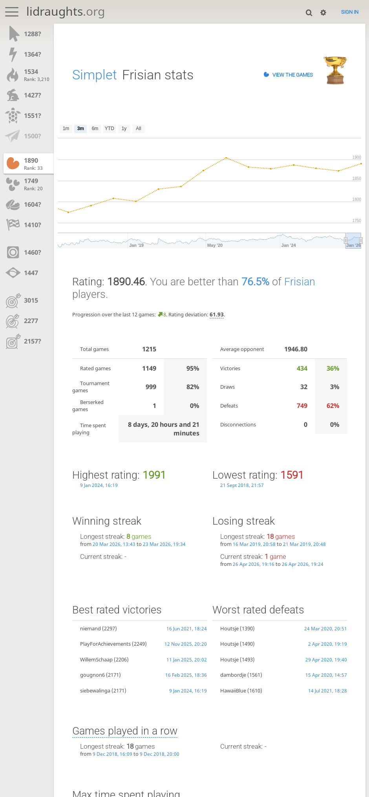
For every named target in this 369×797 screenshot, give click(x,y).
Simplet (94, 75)
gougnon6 (92, 674)
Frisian (299, 281)
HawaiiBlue (233, 690)
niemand (90, 628)
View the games (292, 75)
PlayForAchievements (105, 643)
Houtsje (229, 628)
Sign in (349, 12)
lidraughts (65, 11)
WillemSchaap (96, 659)
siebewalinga (95, 690)
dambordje (233, 674)
